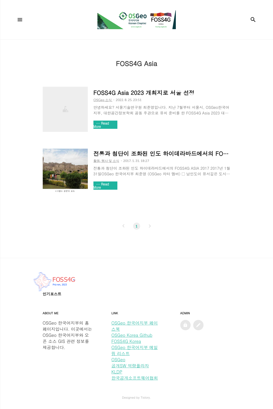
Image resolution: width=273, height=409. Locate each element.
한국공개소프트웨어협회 (135, 378)
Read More (101, 125)
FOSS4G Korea (126, 341)
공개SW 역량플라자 (130, 366)
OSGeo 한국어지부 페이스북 (135, 326)
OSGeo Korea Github (132, 335)
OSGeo (118, 359)
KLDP (117, 372)
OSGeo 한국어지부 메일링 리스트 (135, 350)
